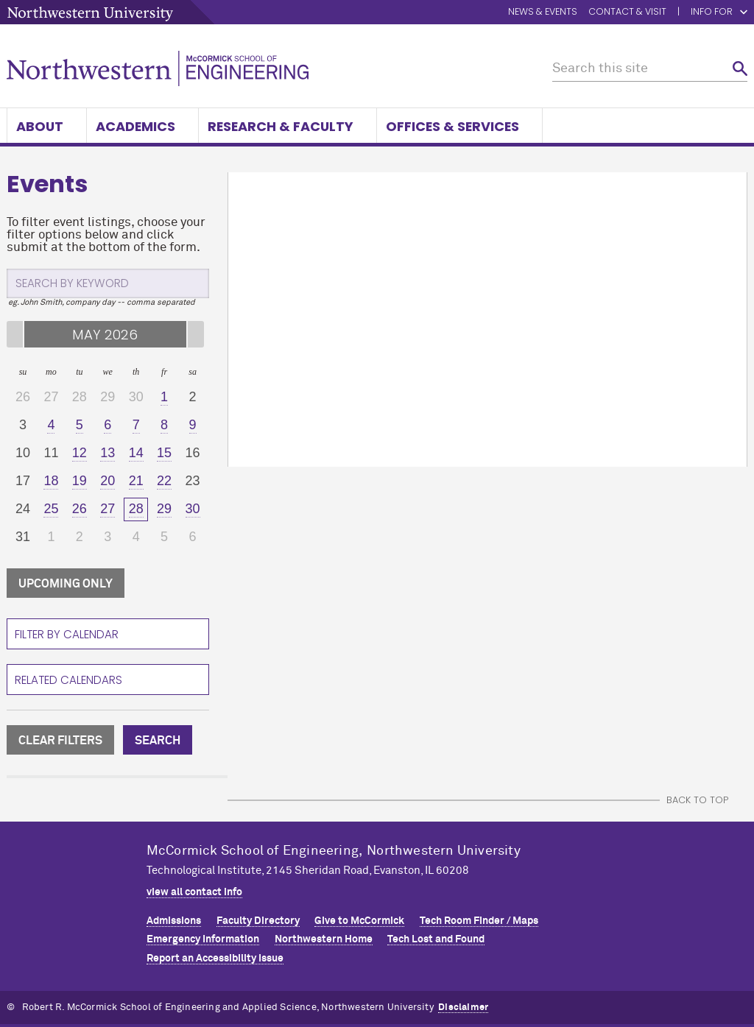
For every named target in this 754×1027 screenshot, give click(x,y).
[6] (107, 425)
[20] (107, 481)
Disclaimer (463, 1007)
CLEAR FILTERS (60, 741)
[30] (192, 509)
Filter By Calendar (67, 634)
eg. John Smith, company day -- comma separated (101, 302)
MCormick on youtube (730, 872)
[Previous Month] (15, 334)
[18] (51, 481)
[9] (192, 425)
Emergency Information (203, 939)
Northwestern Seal (77, 885)
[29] (164, 509)
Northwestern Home (324, 939)
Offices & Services (459, 126)
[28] (135, 509)
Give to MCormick (359, 921)
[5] (79, 425)
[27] (107, 509)
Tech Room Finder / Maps (479, 921)
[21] (135, 481)
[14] (135, 453)
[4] (51, 425)
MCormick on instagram (702, 872)
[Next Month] (196, 334)
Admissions (174, 921)
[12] (79, 453)
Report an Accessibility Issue (215, 958)
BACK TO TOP (697, 800)
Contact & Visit (627, 12)
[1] (164, 397)
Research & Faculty (287, 126)
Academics (142, 126)
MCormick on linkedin (674, 872)
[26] (79, 509)
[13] (107, 453)
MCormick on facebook (646, 872)
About (46, 126)
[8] (164, 425)
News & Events (542, 12)
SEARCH (157, 741)
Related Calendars (68, 680)
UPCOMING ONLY (65, 584)
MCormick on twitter (618, 872)
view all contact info (194, 892)
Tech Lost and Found (436, 939)
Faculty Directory (258, 921)
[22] (164, 481)
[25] (51, 509)
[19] (79, 481)
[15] (164, 453)
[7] (135, 425)
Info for (719, 12)
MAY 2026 (105, 334)
